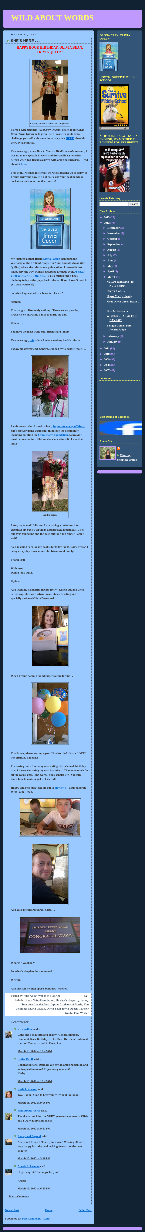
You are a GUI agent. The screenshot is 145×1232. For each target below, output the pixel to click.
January (112, 341)
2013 (107, 217)
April (111, 271)
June (110, 260)
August (112, 249)
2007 (107, 370)
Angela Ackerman (28, 1166)
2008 (107, 364)
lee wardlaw (25, 1029)
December (113, 227)
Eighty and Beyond (29, 1136)
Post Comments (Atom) (36, 1218)
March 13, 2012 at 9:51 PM (34, 1128)
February (113, 336)
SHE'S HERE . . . (117, 310)
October (112, 238)
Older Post (85, 1210)
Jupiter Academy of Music (69, 426)
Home (48, 1210)
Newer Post (12, 1210)
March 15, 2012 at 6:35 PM (34, 1188)
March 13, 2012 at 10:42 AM (35, 1051)
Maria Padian (51, 258)
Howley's (60, 787)
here (23, 164)
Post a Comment (19, 1196)
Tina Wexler (81, 1012)
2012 (107, 222)
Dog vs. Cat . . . (116, 290)
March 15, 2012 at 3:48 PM (34, 1158)
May (110, 265)
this (32, 340)
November (114, 233)
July (110, 255)
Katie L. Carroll (27, 1089)
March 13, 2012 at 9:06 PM (34, 1102)
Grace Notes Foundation (53, 434)
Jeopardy (74, 1000)
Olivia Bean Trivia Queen (62, 1008)
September (114, 244)
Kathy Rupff (25, 1059)
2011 (107, 348)
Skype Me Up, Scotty (119, 296)
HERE (70, 138)
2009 (107, 359)
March (111, 276)
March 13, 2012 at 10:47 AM (35, 1081)
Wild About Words (29, 1110)
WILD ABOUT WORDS (52, 17)
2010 (107, 353)
